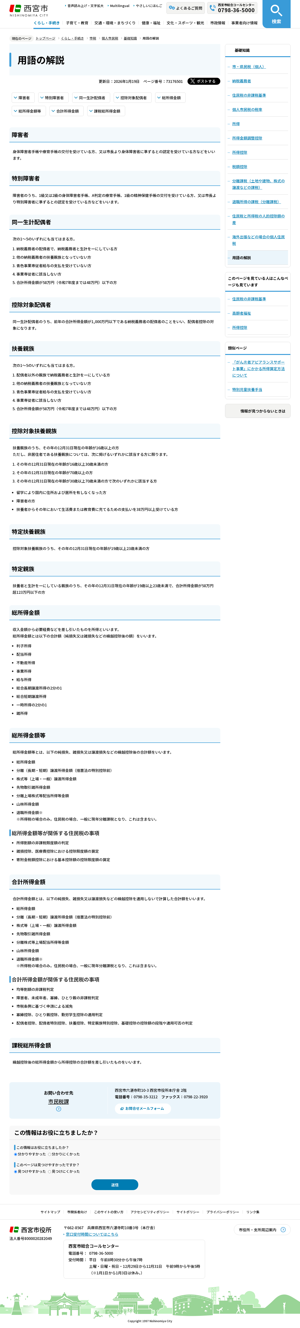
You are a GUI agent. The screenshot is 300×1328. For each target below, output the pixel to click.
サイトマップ (50, 1212)
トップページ (45, 38)
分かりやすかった (32, 1153)
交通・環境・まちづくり (115, 23)
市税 (93, 38)
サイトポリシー (187, 1212)
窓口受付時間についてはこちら (92, 1234)
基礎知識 (130, 38)
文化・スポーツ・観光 (185, 23)
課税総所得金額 (107, 111)
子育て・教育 (77, 23)
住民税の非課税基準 (249, 299)
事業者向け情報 (244, 23)
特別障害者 (54, 97)
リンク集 (252, 1212)
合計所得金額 (67, 111)
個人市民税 (110, 38)
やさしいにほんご (149, 5)
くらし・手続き (47, 23)
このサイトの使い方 (109, 1212)
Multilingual (119, 5)
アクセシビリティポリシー (150, 1212)
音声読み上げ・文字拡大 (86, 5)
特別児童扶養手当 (247, 389)
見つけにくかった (66, 1171)
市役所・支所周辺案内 (257, 1229)
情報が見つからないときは (262, 411)
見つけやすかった (32, 1171)
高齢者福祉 (241, 313)
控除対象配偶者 (133, 97)
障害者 (24, 97)
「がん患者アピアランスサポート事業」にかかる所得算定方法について (258, 368)
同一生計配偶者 (92, 97)
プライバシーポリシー (222, 1212)
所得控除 (239, 327)
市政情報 (217, 23)
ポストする (206, 81)
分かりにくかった (66, 1153)
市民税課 (58, 1101)
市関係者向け (77, 1212)
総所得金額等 (30, 111)
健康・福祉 (151, 23)
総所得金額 (171, 97)
